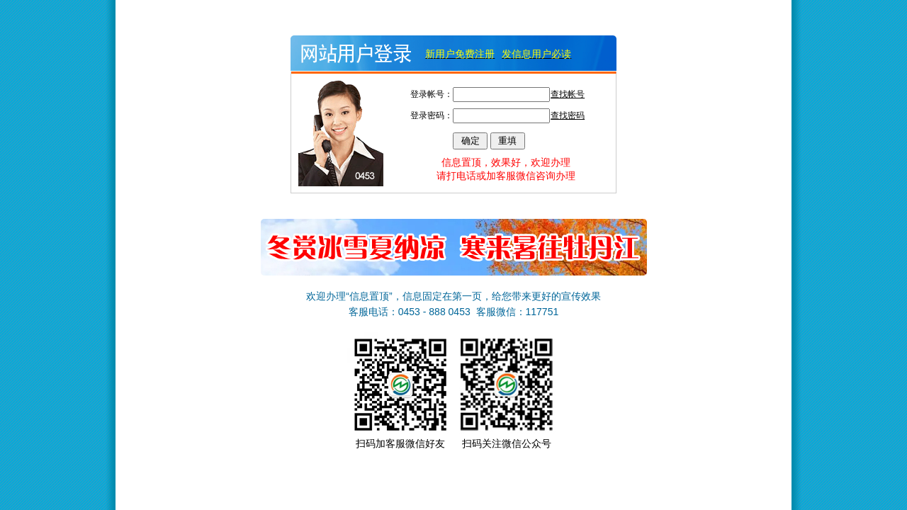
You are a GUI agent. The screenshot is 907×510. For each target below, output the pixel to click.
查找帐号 (568, 94)
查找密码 (568, 115)
